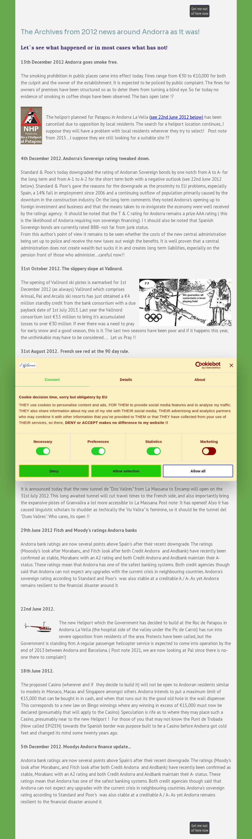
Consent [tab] (52, 379)
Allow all (197, 471)
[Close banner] (231, 365)
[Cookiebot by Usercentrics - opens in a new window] (198, 365)
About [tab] (199, 379)
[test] (199, 11)
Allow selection (125, 471)
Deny (54, 471)
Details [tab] (126, 379)
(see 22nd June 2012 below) (176, 117)
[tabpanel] (126, 311)
